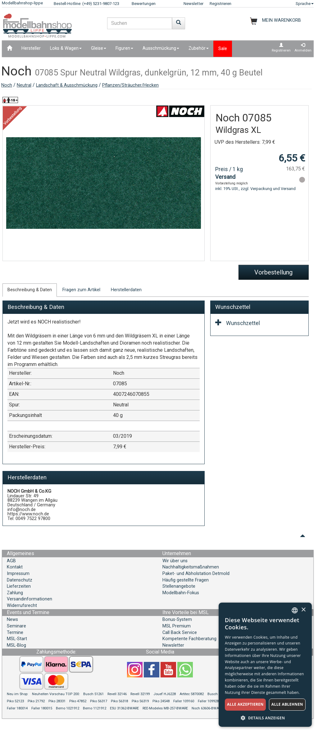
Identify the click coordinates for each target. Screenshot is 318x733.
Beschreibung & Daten (29, 289)
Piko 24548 (161, 701)
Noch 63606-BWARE (207, 708)
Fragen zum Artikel (81, 289)
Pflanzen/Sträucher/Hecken (130, 85)
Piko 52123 (15, 701)
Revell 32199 (140, 694)
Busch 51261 (93, 694)
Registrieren (220, 3)
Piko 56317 (98, 701)
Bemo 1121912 (94, 708)
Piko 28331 (57, 701)
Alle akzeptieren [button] (245, 704)
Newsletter (193, 3)
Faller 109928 (208, 701)
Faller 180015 (41, 708)
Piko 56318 (119, 701)
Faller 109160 (183, 701)
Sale (222, 48)
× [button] (303, 610)
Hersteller (31, 48)
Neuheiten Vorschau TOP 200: (56, 694)
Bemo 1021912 (67, 708)
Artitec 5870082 (191, 694)
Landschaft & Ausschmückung (67, 85)
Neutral (24, 85)
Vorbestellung (273, 272)
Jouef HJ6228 (164, 694)
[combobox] (295, 610)
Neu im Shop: (17, 694)
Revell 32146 (117, 694)
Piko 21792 (36, 701)
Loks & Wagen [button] (66, 48)
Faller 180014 (17, 708)
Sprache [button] (305, 3)
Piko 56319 (140, 701)
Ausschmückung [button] (161, 48)
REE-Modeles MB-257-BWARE (165, 708)
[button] (265, 718)
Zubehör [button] (199, 48)
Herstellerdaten (126, 289)
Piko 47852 (77, 701)
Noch (6, 85)
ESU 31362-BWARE (124, 708)
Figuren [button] (124, 48)
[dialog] (265, 665)
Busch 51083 (217, 694)
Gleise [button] (98, 48)
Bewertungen (144, 3)
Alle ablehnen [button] (287, 704)
